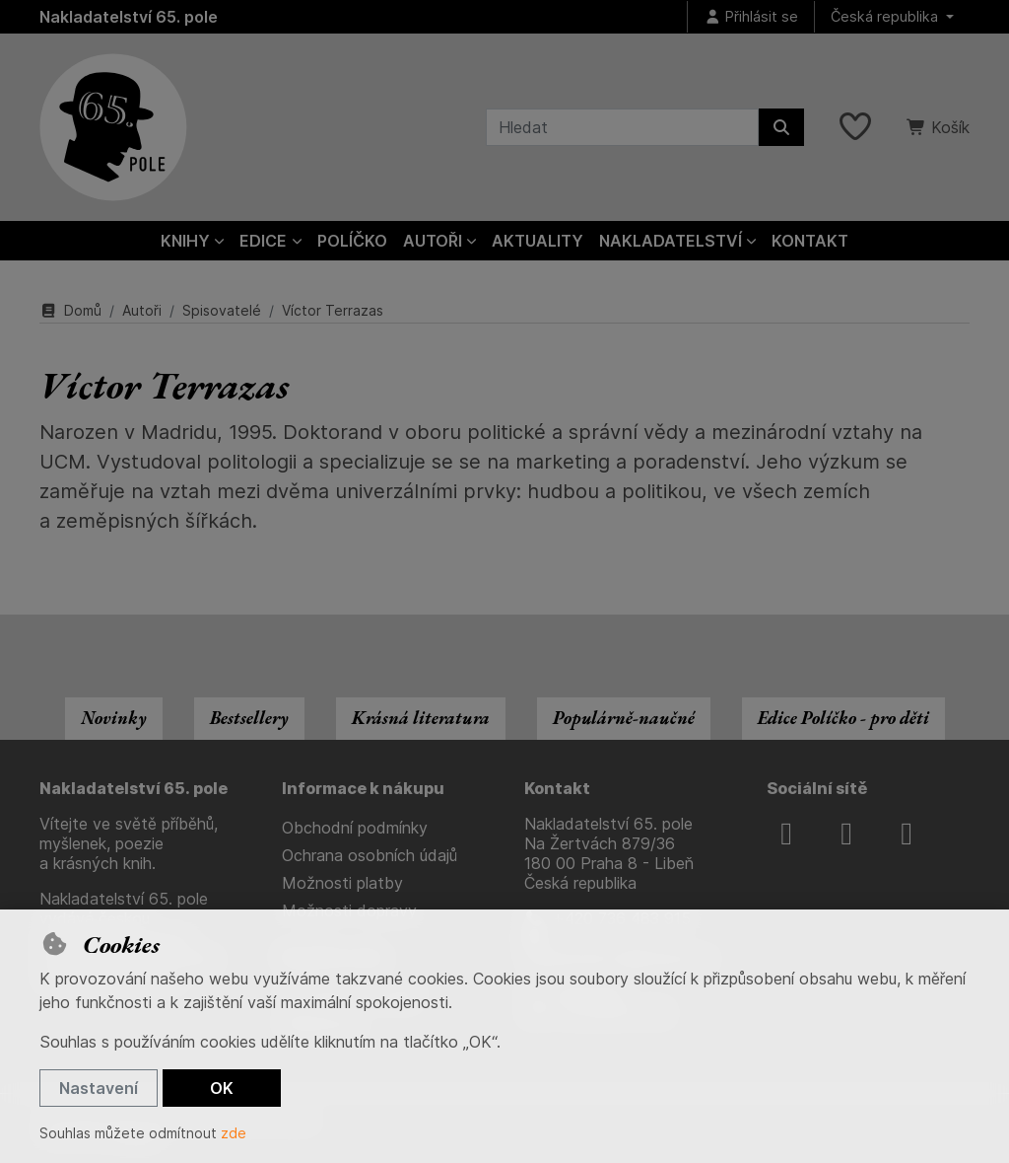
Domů (70, 310)
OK (222, 1088)
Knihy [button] (185, 241)
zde (233, 1133)
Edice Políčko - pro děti (843, 717)
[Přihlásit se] (751, 17)
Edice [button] (263, 241)
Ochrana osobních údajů (369, 855)
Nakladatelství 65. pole (128, 17)
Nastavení (98, 1088)
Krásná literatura (421, 717)
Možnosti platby (342, 883)
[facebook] (786, 833)
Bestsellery (249, 717)
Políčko (352, 241)
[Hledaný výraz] (622, 127)
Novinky (114, 717)
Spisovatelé (221, 310)
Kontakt (810, 241)
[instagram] (846, 833)
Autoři (142, 310)
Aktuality (537, 241)
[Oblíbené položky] (855, 127)
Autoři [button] (432, 241)
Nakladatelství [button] (670, 241)
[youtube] (906, 833)
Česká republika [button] (886, 16)
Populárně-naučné (624, 717)
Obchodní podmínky (355, 827)
